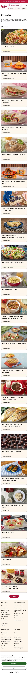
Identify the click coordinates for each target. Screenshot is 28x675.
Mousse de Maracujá (6, 639)
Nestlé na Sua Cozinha (19, 605)
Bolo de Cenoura (5, 635)
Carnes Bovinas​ (17, 637)
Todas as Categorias (18, 648)
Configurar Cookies (13, 672)
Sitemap (3, 625)
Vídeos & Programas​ (5, 614)
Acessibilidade (4, 621)
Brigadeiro (3, 648)
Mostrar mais (14, 596)
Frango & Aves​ (17, 639)
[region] (14, 663)
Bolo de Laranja (4, 643)
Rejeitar (14, 668)
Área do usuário (4, 616)
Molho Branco (4, 645)
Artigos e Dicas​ (4, 612)
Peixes (15, 645)
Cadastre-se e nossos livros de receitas (14, 1)
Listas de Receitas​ (5, 610)
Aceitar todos (14, 663)
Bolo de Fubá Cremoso (6, 637)
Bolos (15, 632)
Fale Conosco (4, 618)
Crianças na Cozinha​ (18, 618)
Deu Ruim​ (16, 615)
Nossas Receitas (4, 608)
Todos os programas (18, 620)
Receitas (10, 8)
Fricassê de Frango (5, 641)
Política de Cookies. (12, 660)
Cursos (17, 8)
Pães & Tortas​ (17, 643)
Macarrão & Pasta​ (18, 641)
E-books (24, 8)
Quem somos (4, 605)
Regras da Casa (4, 623)
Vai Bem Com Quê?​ (18, 613)
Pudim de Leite (4, 632)
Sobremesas (17, 635)
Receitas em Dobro (18, 608)
